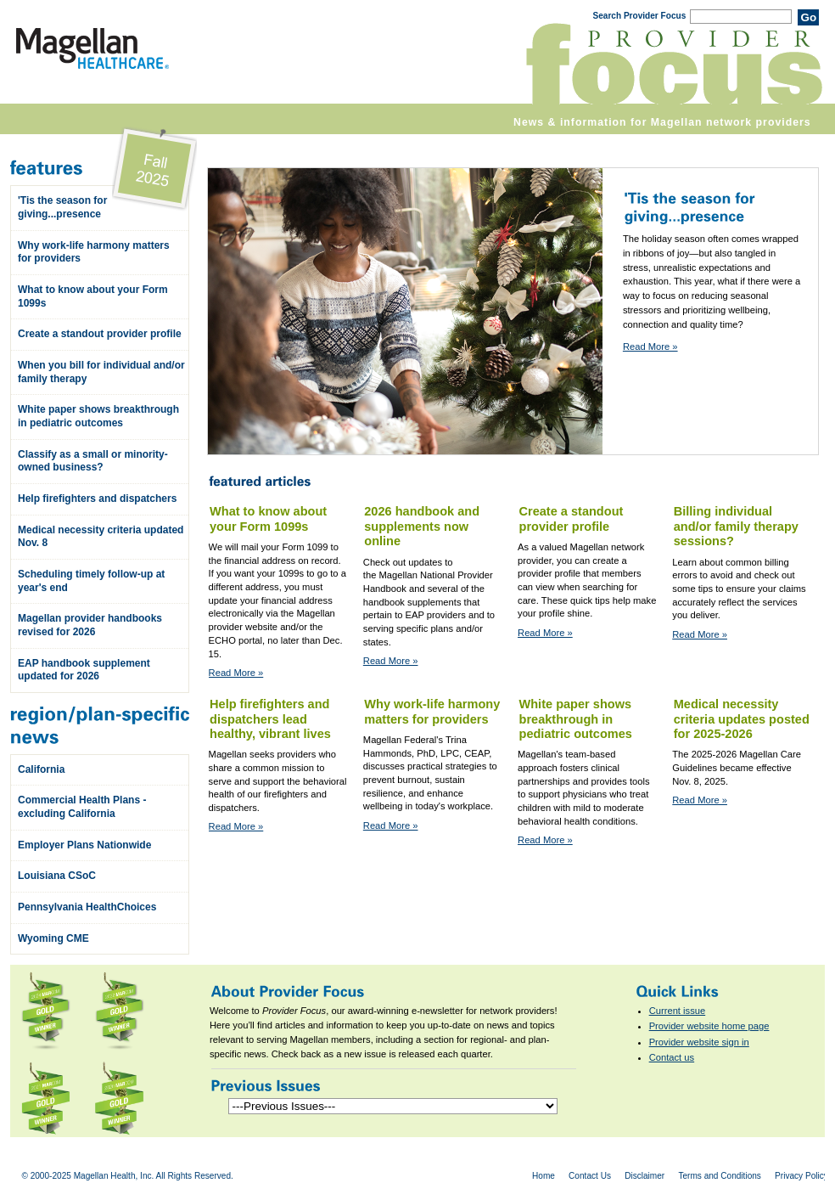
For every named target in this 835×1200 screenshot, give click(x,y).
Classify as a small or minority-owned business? (93, 461)
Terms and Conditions (719, 1175)
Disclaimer (644, 1175)
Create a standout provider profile (100, 334)
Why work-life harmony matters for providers (94, 252)
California (41, 769)
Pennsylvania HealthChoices (87, 907)
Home (543, 1175)
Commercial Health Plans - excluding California (82, 807)
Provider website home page (709, 1026)
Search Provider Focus (639, 15)
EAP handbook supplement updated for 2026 (84, 670)
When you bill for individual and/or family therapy (101, 372)
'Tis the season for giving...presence (62, 207)
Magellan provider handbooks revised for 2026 (90, 625)
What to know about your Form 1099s (93, 296)
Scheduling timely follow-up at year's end (91, 581)
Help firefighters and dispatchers (97, 498)
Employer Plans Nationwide (84, 845)
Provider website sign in (699, 1042)
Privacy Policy (801, 1175)
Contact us (671, 1057)
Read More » (650, 346)
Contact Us (590, 1175)
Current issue (677, 1011)
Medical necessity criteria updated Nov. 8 (100, 536)
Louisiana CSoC (57, 876)
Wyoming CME (53, 938)
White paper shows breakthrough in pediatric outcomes (98, 416)
